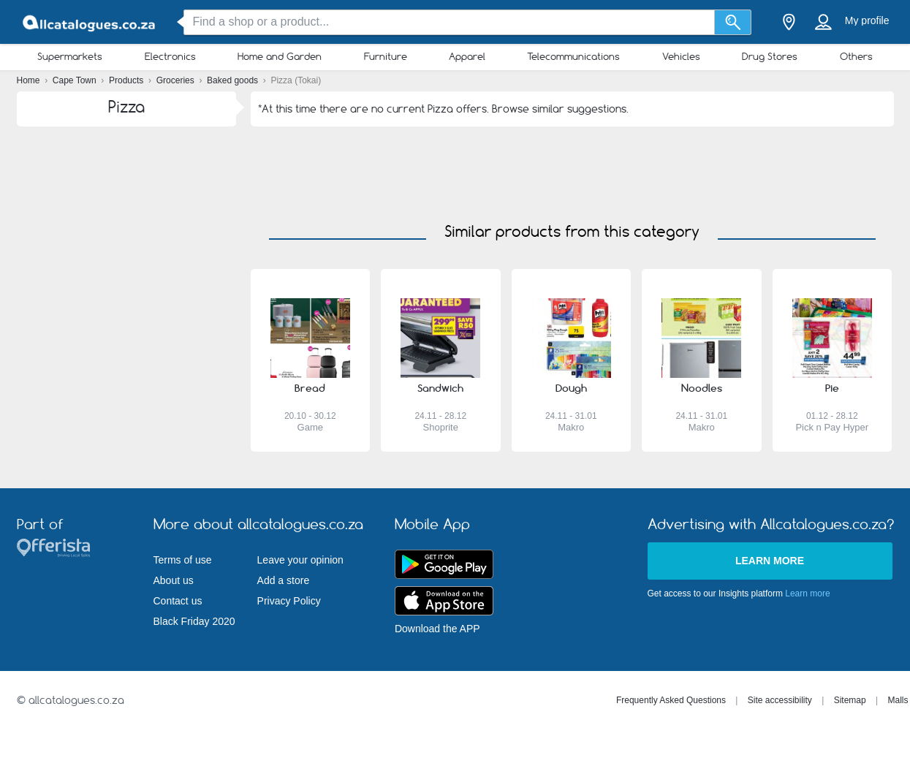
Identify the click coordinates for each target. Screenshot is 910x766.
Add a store (283, 580)
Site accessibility (780, 700)
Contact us (177, 601)
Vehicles (681, 56)
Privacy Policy (289, 601)
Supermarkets (69, 56)
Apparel (467, 56)
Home (29, 80)
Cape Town (76, 80)
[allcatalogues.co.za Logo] (90, 22)
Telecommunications (573, 56)
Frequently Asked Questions (671, 700)
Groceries (176, 80)
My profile (867, 20)
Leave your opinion (300, 560)
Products (127, 80)
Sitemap (850, 700)
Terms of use (182, 560)
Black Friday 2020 (194, 621)
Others (856, 56)
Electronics (170, 56)
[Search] (733, 22)
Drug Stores (769, 56)
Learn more (769, 560)
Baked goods (233, 80)
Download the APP (437, 628)
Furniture (385, 56)
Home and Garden (280, 56)
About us (173, 580)
